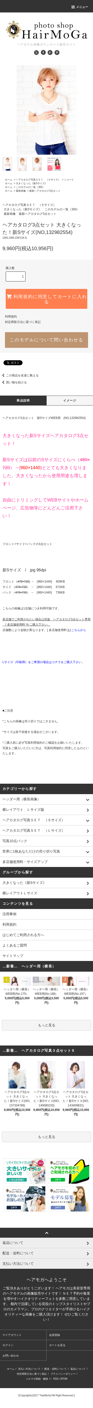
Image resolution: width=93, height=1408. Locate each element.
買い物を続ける (13, 382)
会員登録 (54, 1334)
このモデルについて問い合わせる (46, 339)
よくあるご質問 (14, 945)
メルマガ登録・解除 (37, 1378)
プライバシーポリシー (63, 1373)
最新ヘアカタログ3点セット (45, 190)
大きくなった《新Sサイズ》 (31, 183)
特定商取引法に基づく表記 (23, 322)
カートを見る (57, 1345)
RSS (56, 1378)
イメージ (69, 400)
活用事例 (9, 914)
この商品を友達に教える (19, 375)
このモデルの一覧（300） (30, 187)
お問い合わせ (10, 1355)
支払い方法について (29, 1368)
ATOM (63, 1378)
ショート (69, 179)
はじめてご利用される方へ (23, 935)
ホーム (8, 179)
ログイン (7, 1345)
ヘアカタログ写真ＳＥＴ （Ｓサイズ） (38, 179)
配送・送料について (55, 1368)
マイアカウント (12, 1334)
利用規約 (11, 316)
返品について (77, 1368)
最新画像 (21, 190)
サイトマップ (12, 956)
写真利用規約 (33, 742)
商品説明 (23, 400)
